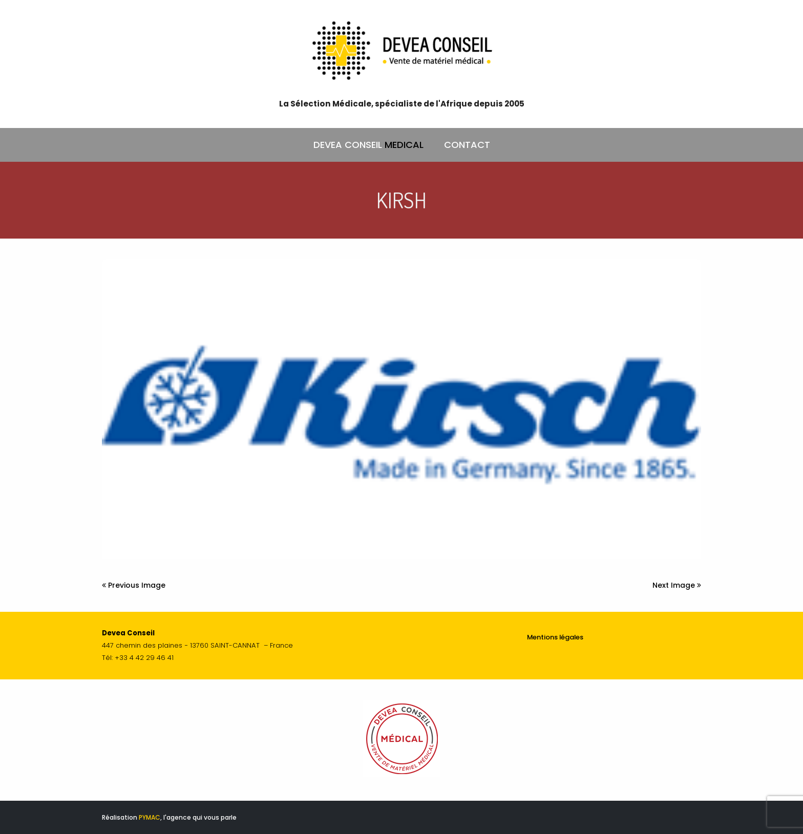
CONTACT (467, 144)
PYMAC (149, 817)
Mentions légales (555, 637)
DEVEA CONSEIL (368, 145)
